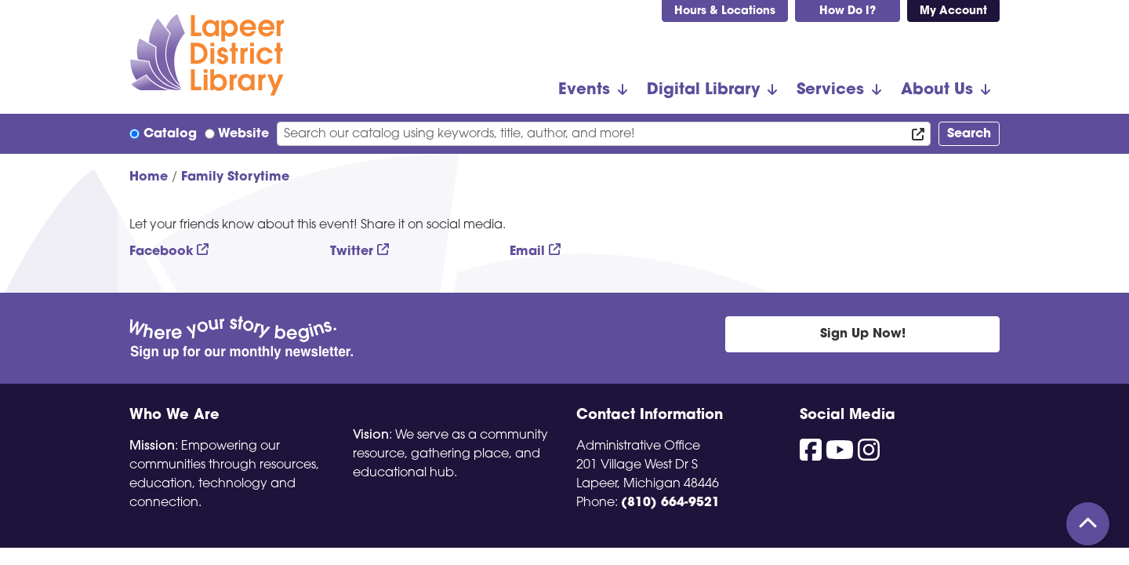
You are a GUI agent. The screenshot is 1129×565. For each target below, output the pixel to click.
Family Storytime (235, 177)
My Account (953, 11)
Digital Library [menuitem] (703, 90)
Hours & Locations (724, 11)
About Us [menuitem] (937, 90)
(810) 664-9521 (670, 503)
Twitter (351, 252)
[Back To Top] (1087, 523)
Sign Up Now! (863, 334)
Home (148, 177)
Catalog (170, 134)
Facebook (161, 252)
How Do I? (847, 11)
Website (243, 134)
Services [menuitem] (830, 90)
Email (527, 252)
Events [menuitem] (584, 90)
